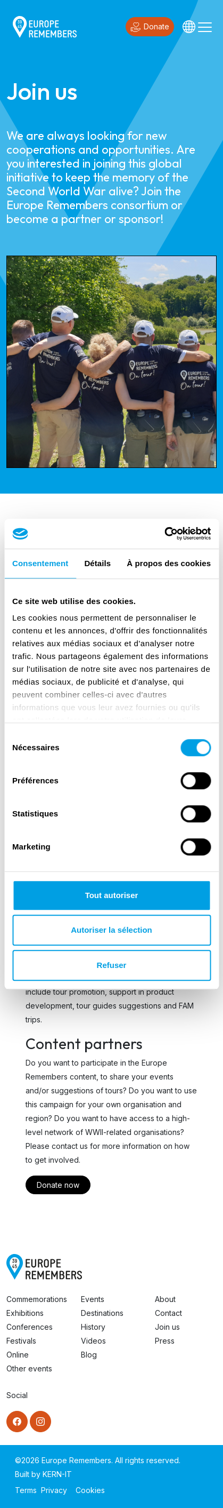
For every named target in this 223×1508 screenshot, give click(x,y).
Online (17, 1354)
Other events (29, 1368)
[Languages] (189, 26)
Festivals (21, 1340)
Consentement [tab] (40, 563)
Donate (149, 27)
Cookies (90, 1490)
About (165, 1299)
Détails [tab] (97, 563)
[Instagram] (40, 1421)
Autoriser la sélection (111, 929)
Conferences (29, 1326)
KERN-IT (57, 1474)
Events (92, 1299)
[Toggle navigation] (204, 26)
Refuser (112, 965)
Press (165, 1340)
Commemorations (36, 1299)
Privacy (54, 1490)
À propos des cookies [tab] (169, 563)
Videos (93, 1340)
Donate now (58, 1184)
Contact (168, 1312)
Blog (89, 1354)
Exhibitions (25, 1312)
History (93, 1326)
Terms (26, 1490)
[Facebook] (17, 1421)
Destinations (102, 1312)
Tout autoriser (111, 895)
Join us (167, 1326)
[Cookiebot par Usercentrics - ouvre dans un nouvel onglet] (164, 534)
